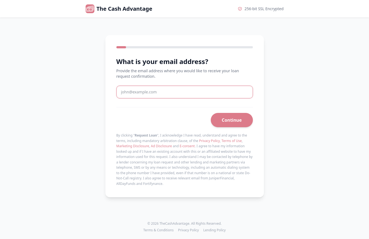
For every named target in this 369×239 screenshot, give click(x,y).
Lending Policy (214, 230)
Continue (232, 120)
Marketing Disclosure (132, 146)
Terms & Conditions (158, 230)
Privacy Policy (209, 140)
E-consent (187, 146)
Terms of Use (232, 140)
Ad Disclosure (161, 146)
